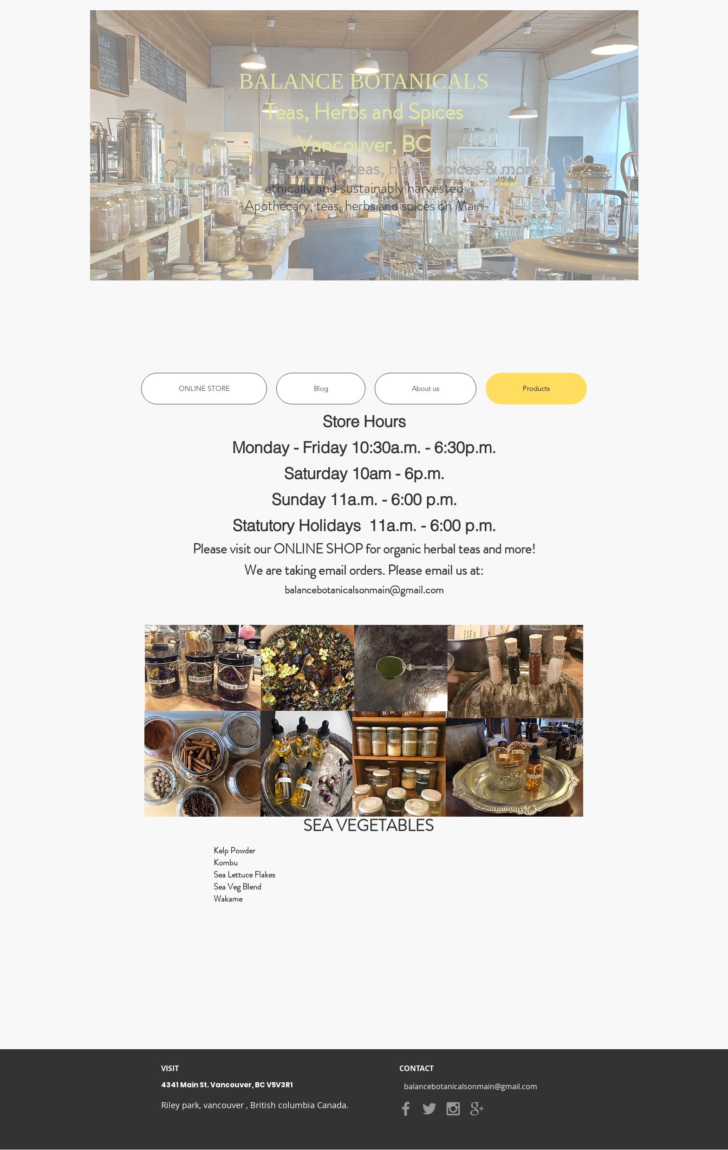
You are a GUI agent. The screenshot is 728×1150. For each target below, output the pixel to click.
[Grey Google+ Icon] (477, 1108)
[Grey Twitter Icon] (429, 1108)
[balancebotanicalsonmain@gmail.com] (470, 1086)
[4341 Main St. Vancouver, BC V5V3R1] (281, 1084)
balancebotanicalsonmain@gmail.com (364, 590)
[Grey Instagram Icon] (453, 1108)
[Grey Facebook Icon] (405, 1108)
